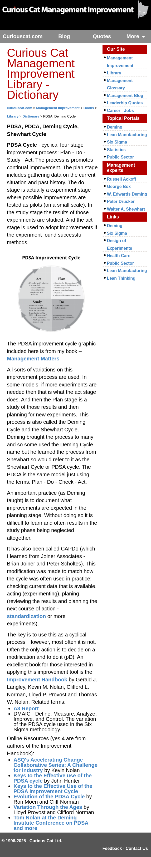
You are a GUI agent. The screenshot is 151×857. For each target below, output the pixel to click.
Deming (115, 127)
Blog (64, 36)
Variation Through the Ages (47, 807)
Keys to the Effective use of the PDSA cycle (52, 778)
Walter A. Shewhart (126, 209)
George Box (119, 186)
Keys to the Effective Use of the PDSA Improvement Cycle (52, 788)
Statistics (116, 149)
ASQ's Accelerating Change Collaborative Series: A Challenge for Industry (55, 765)
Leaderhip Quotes (125, 103)
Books (89, 108)
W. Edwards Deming (127, 194)
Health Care (118, 255)
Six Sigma (117, 142)
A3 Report (26, 708)
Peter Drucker (121, 201)
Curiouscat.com (22, 36)
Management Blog (125, 95)
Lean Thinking (121, 278)
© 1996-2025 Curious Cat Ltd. (32, 841)
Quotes (102, 36)
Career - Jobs (120, 110)
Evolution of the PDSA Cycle (49, 796)
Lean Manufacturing (127, 134)
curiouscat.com (19, 108)
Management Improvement (58, 108)
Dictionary (30, 116)
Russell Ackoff (121, 179)
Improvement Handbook (37, 679)
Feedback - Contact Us (125, 848)
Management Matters (33, 358)
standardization (26, 616)
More (135, 36)
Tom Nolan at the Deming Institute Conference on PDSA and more (50, 823)
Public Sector (120, 157)
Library (12, 116)
